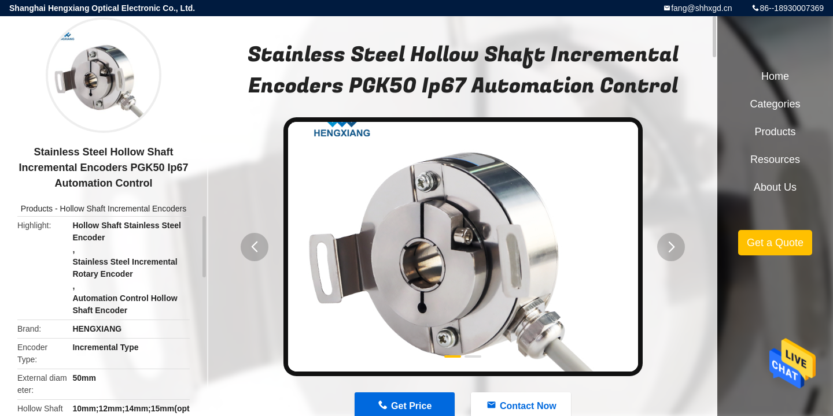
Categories (775, 104)
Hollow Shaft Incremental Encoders (123, 208)
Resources (775, 159)
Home (775, 76)
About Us (775, 187)
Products (37, 208)
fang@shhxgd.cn (701, 8)
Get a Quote (775, 242)
